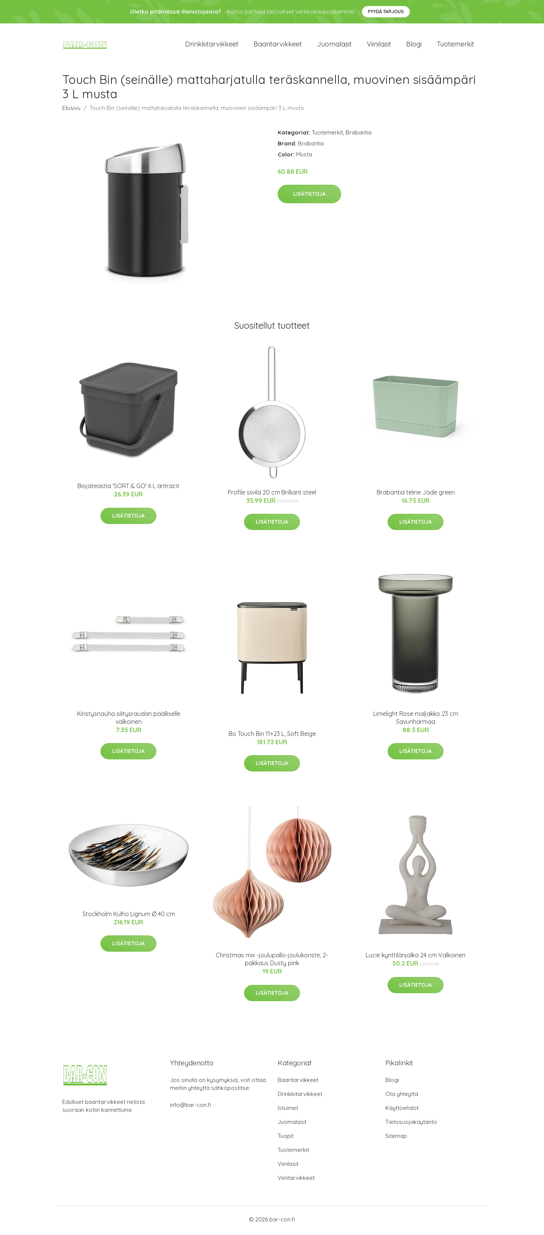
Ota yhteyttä (401, 1096)
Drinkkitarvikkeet (211, 45)
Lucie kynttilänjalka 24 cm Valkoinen (415, 957)
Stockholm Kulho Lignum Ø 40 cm (128, 916)
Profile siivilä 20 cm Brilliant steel (272, 494)
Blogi (414, 45)
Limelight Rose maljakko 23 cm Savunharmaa (415, 720)
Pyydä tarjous (386, 11)
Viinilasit (379, 45)
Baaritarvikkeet (277, 45)
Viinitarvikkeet (296, 1180)
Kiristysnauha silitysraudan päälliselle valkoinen (128, 720)
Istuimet (288, 1110)
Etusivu (71, 110)
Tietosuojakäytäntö (411, 1124)
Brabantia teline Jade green (416, 494)
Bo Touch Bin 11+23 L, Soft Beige (272, 736)
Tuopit (286, 1138)
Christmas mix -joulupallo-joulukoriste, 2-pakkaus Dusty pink (272, 961)
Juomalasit (334, 45)
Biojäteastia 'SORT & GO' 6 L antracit (128, 488)
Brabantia (358, 134)
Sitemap (396, 1138)
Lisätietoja (309, 196)
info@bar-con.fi (190, 1107)
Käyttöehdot (402, 1110)
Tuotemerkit (455, 45)
